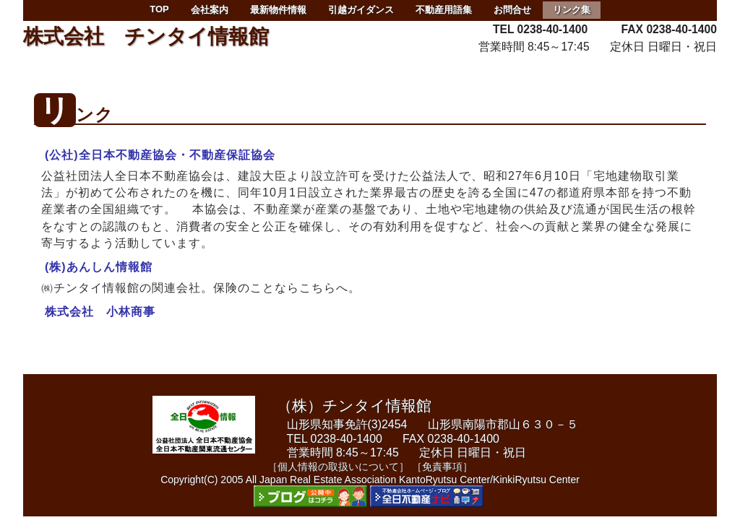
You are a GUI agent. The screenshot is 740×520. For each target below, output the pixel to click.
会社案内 (209, 9)
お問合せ (512, 9)
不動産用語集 (444, 9)
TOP (159, 9)
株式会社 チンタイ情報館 (146, 36)
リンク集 (571, 9)
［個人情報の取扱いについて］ (338, 466)
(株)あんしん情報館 (98, 266)
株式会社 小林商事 (100, 311)
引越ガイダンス (361, 9)
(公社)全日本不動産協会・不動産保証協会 (160, 154)
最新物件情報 (278, 9)
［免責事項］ (442, 466)
